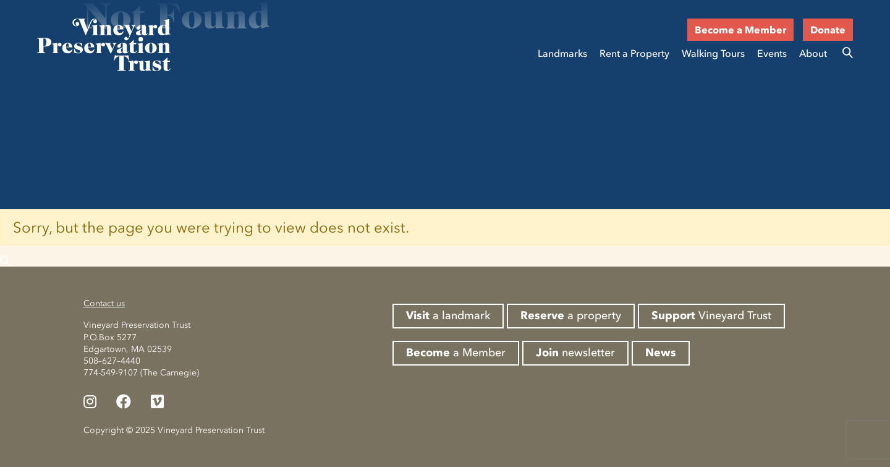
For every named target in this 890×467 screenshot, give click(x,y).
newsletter (575, 352)
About (813, 53)
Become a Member (740, 30)
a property (570, 315)
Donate (828, 30)
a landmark (448, 315)
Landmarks (562, 53)
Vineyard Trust (711, 315)
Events (772, 53)
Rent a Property (634, 53)
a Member (456, 352)
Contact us (104, 303)
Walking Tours (713, 53)
